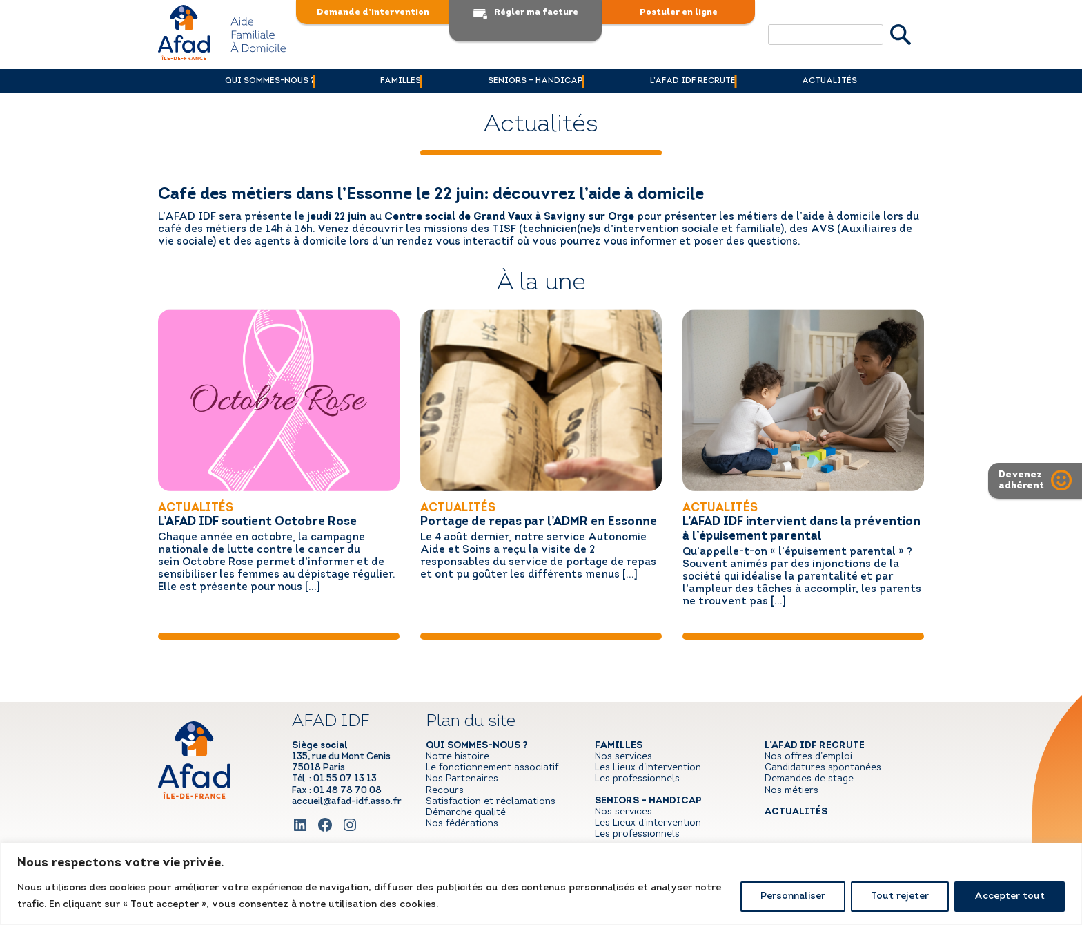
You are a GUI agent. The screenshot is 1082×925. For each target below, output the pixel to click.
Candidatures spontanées (823, 767)
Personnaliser (792, 896)
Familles (387, 81)
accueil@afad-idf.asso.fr (347, 801)
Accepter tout (1009, 896)
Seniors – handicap (535, 81)
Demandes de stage (809, 778)
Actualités (856, 81)
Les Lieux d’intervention (648, 767)
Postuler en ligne (679, 12)
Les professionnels (637, 778)
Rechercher (900, 34)
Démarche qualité (466, 812)
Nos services (623, 756)
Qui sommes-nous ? (242, 81)
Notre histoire (457, 756)
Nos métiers (791, 789)
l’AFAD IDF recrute (706, 81)
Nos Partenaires (462, 778)
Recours (445, 789)
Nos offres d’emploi (808, 756)
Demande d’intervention (373, 12)
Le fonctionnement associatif (492, 767)
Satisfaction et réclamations (490, 801)
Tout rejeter (900, 896)
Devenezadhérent (1022, 480)
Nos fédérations (462, 823)
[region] (541, 884)
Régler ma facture (536, 12)
